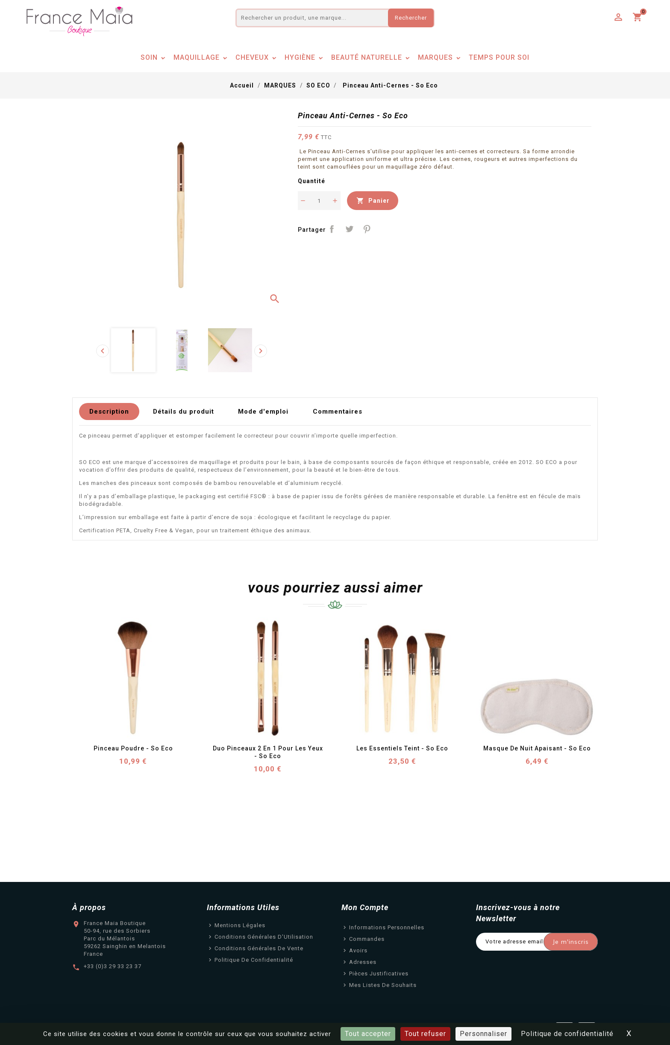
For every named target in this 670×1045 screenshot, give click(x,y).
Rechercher (411, 18)
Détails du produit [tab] (183, 411)
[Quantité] (319, 200)
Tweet (349, 229)
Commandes (367, 939)
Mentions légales (240, 925)
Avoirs (358, 950)
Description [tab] (109, 411)
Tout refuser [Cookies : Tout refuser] (425, 1034)
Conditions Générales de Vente (259, 948)
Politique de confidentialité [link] (567, 1034)
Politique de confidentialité (254, 960)
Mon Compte (364, 907)
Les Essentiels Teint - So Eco (402, 748)
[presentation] (102, 350)
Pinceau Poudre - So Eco (133, 748)
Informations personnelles (386, 927)
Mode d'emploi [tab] (263, 411)
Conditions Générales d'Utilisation (264, 937)
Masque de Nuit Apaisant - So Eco (537, 748)
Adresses (362, 962)
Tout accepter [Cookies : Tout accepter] (368, 1034)
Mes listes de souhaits (383, 985)
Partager (332, 229)
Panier (373, 201)
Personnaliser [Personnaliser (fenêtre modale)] (483, 1034)
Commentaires (337, 411)
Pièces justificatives (378, 973)
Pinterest (367, 229)
